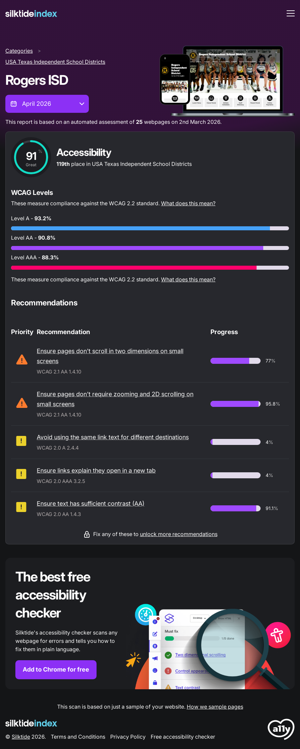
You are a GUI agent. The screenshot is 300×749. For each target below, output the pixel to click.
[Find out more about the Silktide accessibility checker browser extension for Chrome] (150, 623)
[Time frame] (47, 104)
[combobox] (47, 104)
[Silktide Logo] (31, 723)
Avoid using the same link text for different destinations (113, 437)
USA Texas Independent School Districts (55, 61)
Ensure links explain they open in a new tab (96, 470)
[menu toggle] (290, 13)
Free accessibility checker (183, 736)
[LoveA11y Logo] (281, 730)
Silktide (21, 736)
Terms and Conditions (78, 736)
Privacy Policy (128, 736)
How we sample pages (215, 706)
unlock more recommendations (178, 534)
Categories (19, 50)
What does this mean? (188, 203)
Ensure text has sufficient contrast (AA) (90, 503)
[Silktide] (31, 13)
